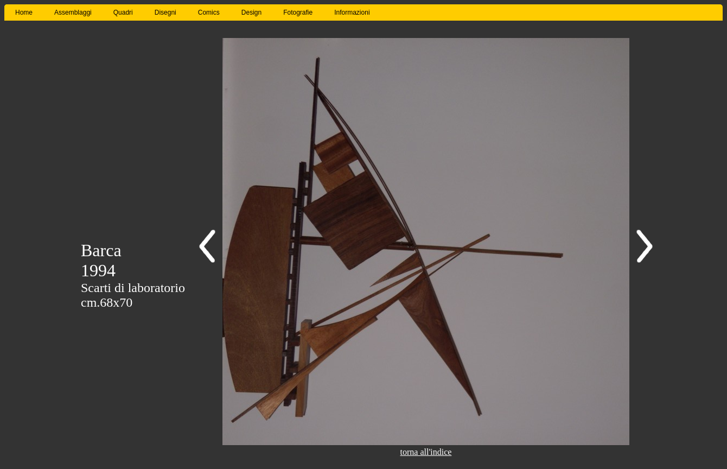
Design (251, 12)
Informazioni (351, 12)
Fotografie (298, 12)
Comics (209, 12)
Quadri (123, 12)
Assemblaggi (73, 12)
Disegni (165, 12)
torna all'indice (426, 452)
